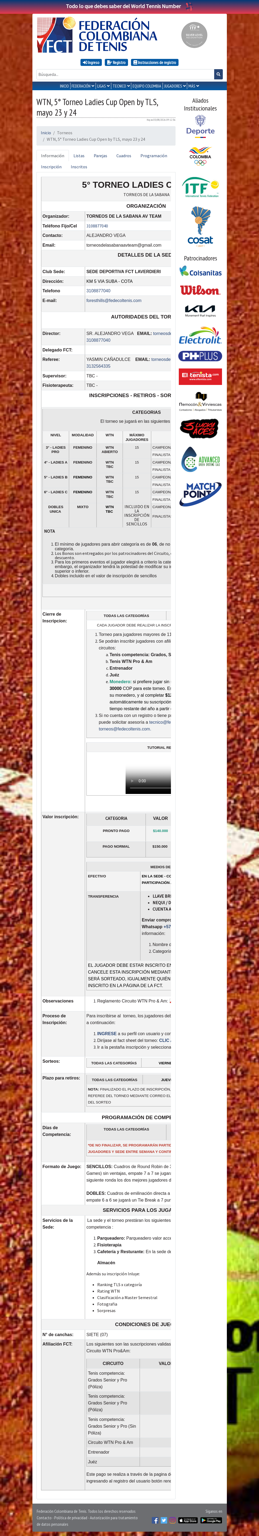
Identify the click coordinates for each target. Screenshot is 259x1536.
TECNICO (119, 86)
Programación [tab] (153, 155)
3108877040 (97, 226)
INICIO (64, 86)
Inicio (46, 132)
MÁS (192, 86)
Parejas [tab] (100, 155)
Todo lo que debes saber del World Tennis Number (129, 6)
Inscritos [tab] (79, 166)
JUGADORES (173, 86)
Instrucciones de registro (154, 62)
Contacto (44, 1517)
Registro (116, 62)
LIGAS (101, 86)
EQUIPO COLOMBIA (147, 86)
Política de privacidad (70, 1517)
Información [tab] (52, 155)
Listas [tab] (79, 155)
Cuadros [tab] (123, 155)
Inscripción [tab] (51, 166)
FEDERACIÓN (81, 86)
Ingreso (91, 62)
